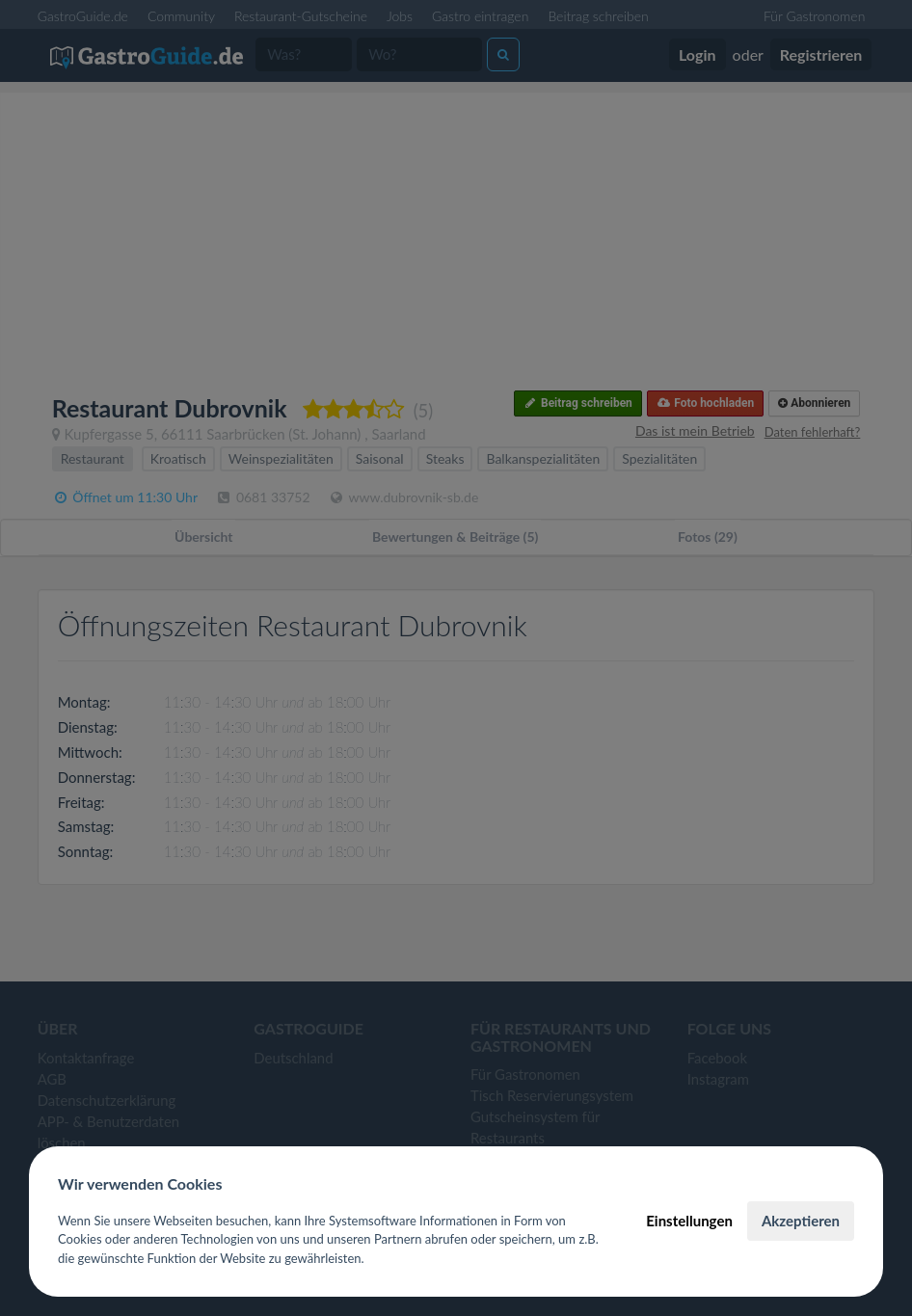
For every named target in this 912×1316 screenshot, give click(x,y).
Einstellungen (689, 1220)
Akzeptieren (801, 1220)
